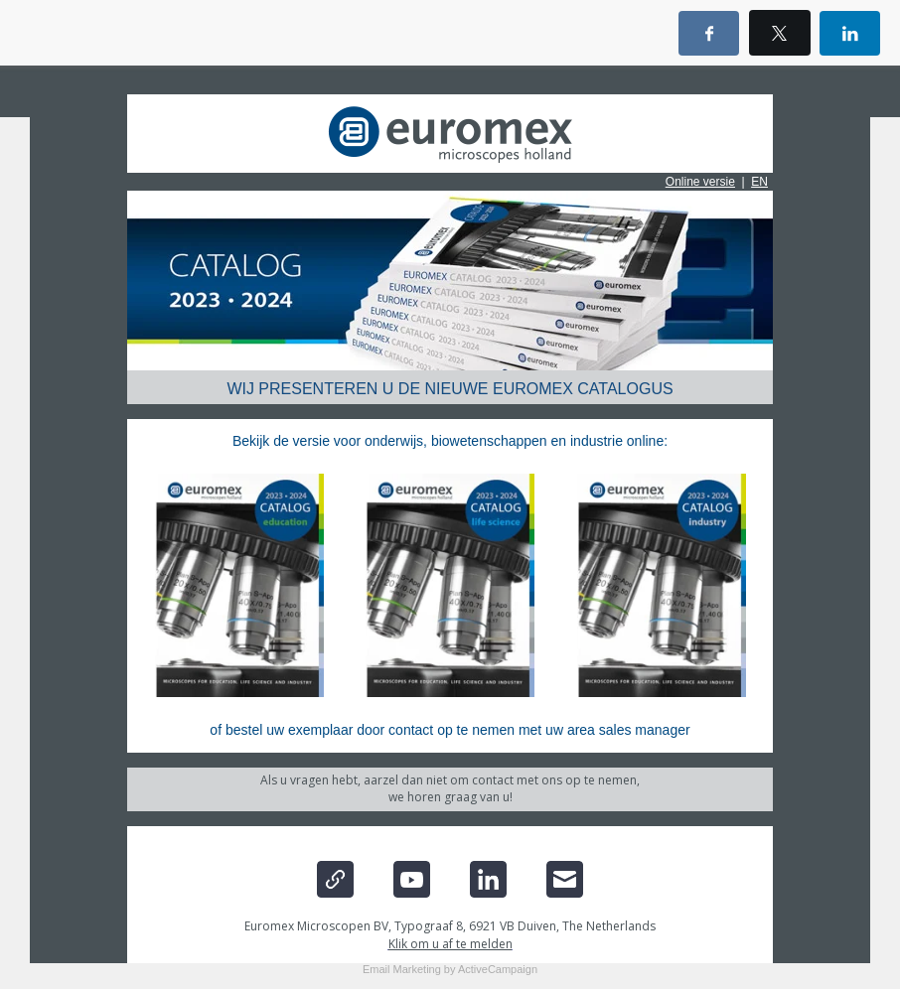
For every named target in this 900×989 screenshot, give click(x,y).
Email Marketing (402, 969)
